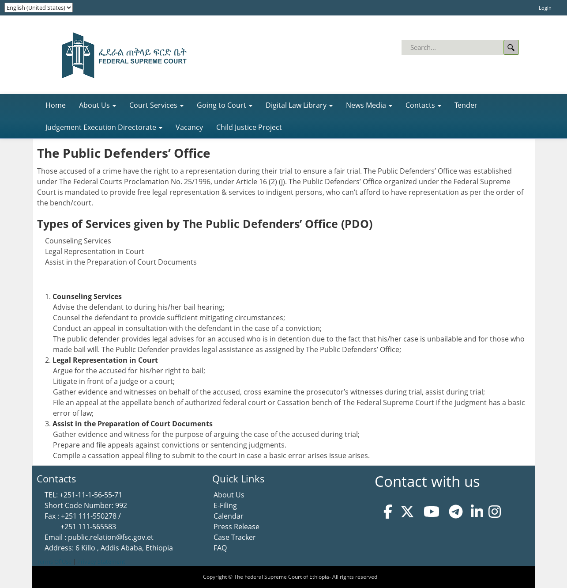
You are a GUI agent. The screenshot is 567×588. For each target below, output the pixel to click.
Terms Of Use (54, 561)
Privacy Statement (101, 561)
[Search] (461, 47)
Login (545, 7)
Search (511, 47)
